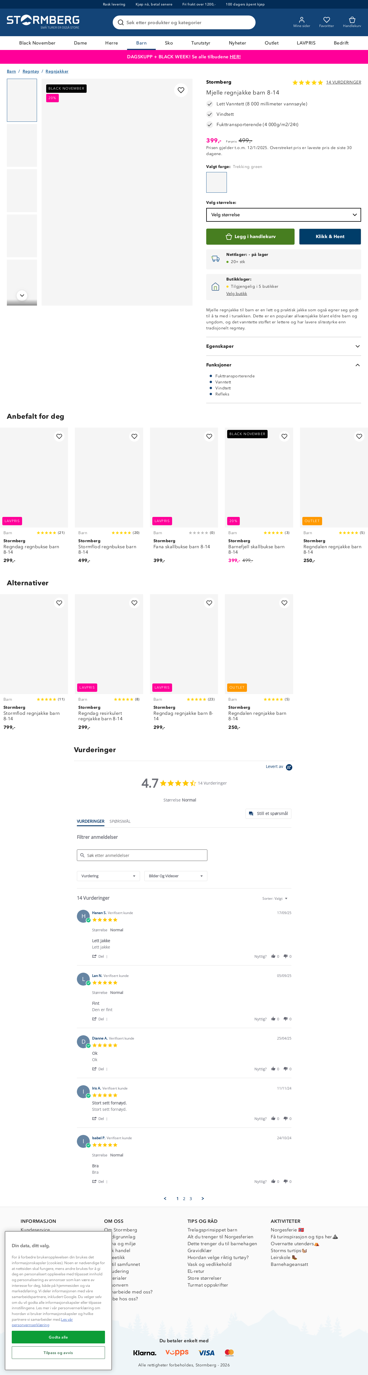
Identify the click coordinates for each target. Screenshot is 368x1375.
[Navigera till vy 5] (22, 281)
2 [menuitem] (184, 1198)
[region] (58, 1300)
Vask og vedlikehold (210, 1264)
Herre (111, 43)
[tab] (268, 814)
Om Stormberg (120, 1230)
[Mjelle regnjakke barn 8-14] (216, 182)
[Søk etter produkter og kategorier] (185, 22)
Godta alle (58, 1337)
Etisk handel (117, 1250)
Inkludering (116, 1271)
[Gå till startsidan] (44, 22)
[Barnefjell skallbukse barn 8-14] (259, 499)
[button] (101, 956)
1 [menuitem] (177, 1198)
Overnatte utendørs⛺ (295, 1243)
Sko (169, 43)
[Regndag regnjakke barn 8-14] (184, 665)
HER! (235, 56)
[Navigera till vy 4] (22, 236)
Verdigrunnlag (119, 1236)
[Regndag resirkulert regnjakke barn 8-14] (109, 665)
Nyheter (237, 43)
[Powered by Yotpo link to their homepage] (280, 768)
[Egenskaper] (283, 346)
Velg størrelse (284, 214)
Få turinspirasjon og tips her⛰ (304, 1236)
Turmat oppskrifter (208, 1285)
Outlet (272, 43)
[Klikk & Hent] (330, 237)
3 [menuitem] (191, 1198)
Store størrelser (204, 1278)
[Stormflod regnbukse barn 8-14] (109, 499)
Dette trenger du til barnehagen (222, 1243)
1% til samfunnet (122, 1264)
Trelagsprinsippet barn (212, 1230)
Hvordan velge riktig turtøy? (218, 1257)
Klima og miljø (120, 1243)
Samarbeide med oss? (128, 1292)
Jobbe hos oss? (121, 1298)
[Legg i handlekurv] (250, 237)
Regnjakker (57, 71)
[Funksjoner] (283, 365)
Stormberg (218, 82)
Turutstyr (201, 43)
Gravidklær (200, 1250)
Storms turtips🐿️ (289, 1250)
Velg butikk (236, 293)
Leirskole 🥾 (284, 1257)
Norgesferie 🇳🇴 (287, 1230)
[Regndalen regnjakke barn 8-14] (334, 499)
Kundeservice (35, 1230)
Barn (141, 43)
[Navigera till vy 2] (22, 145)
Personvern (116, 1285)
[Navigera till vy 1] (22, 100)
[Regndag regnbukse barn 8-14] (34, 499)
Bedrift (341, 43)
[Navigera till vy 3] (22, 190)
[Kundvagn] (352, 22)
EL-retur (196, 1271)
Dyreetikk (114, 1257)
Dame (80, 43)
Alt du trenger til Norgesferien (221, 1236)
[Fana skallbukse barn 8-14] (184, 499)
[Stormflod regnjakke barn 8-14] (34, 665)
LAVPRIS (306, 43)
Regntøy (31, 71)
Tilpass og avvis (58, 1352)
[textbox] (290, 900)
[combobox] (108, 876)
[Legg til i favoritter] (181, 90)
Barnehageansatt (289, 1264)
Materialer (115, 1278)
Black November (37, 43)
